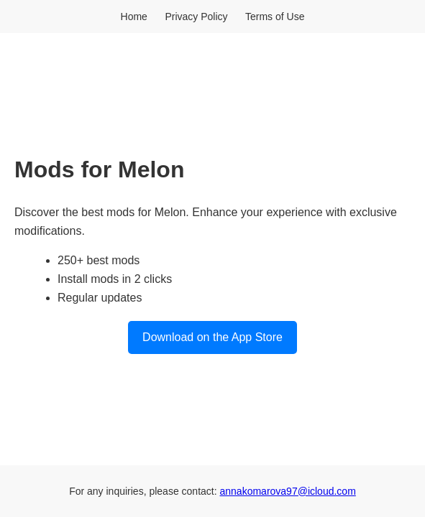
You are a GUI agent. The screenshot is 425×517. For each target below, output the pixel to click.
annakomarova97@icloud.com (288, 491)
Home (134, 16)
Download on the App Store (212, 337)
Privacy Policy (196, 16)
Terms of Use (274, 16)
